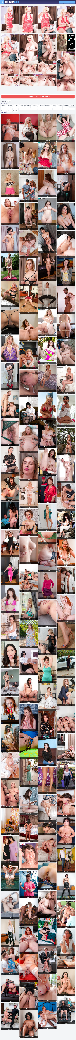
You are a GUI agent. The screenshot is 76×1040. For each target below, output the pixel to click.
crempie (10, 108)
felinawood (10, 110)
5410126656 (23, 105)
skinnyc (9, 107)
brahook (40, 107)
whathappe (4, 107)
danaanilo (21, 107)
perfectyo (50, 108)
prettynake (66, 107)
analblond (15, 107)
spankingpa (35, 108)
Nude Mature (12, 2)
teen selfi (4, 110)
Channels (72, 2)
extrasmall (56, 108)
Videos (66, 2)
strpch (72, 105)
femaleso (65, 108)
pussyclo (3, 105)
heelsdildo (61, 105)
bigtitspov (46, 107)
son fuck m (22, 108)
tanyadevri (42, 105)
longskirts (55, 105)
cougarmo (28, 108)
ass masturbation (42, 108)
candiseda (28, 107)
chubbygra (17, 105)
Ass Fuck (9, 101)
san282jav (52, 107)
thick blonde (10, 105)
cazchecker (48, 105)
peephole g (35, 105)
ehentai (16, 108)
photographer (34, 107)
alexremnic (72, 108)
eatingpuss (67, 105)
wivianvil (29, 105)
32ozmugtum (59, 107)
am (61, 108)
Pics (61, 2)
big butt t (15, 110)
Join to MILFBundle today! (38, 96)
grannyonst (4, 108)
